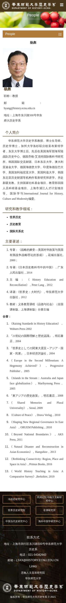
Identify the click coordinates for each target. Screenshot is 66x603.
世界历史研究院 (16, 510)
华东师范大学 (33, 578)
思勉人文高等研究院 (33, 572)
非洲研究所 (49, 510)
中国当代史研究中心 (16, 521)
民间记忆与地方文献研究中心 (49, 499)
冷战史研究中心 (16, 499)
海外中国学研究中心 (49, 521)
